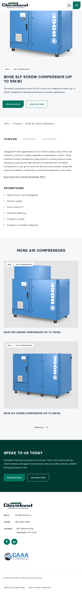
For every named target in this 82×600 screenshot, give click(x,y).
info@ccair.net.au (23, 515)
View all (39, 427)
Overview (10, 139)
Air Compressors (21, 69)
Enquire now (13, 104)
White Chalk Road (43, 587)
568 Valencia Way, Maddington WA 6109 (26, 530)
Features (29, 139)
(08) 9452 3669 (37, 104)
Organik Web (19, 587)
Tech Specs (49, 139)
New (7, 69)
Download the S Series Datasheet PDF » (25, 177)
